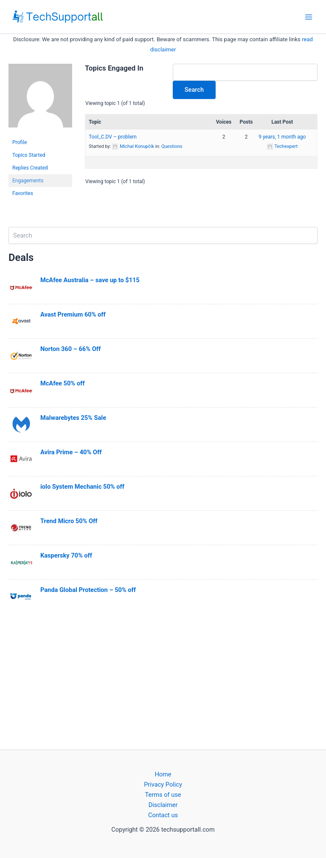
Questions (171, 146)
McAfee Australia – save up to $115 (90, 280)
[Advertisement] (163, 680)
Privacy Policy (163, 784)
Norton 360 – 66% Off (70, 349)
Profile (19, 142)
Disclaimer (163, 805)
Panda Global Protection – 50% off (88, 590)
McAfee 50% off (62, 383)
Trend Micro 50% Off (68, 521)
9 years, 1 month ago (282, 137)
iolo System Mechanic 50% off (82, 486)
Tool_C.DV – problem (113, 137)
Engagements (27, 181)
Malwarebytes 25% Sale (73, 418)
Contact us (163, 815)
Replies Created (30, 168)
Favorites (22, 193)
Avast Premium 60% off (73, 314)
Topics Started (28, 155)
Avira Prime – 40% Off (70, 452)
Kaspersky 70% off (66, 555)
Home (163, 774)
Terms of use (163, 795)
